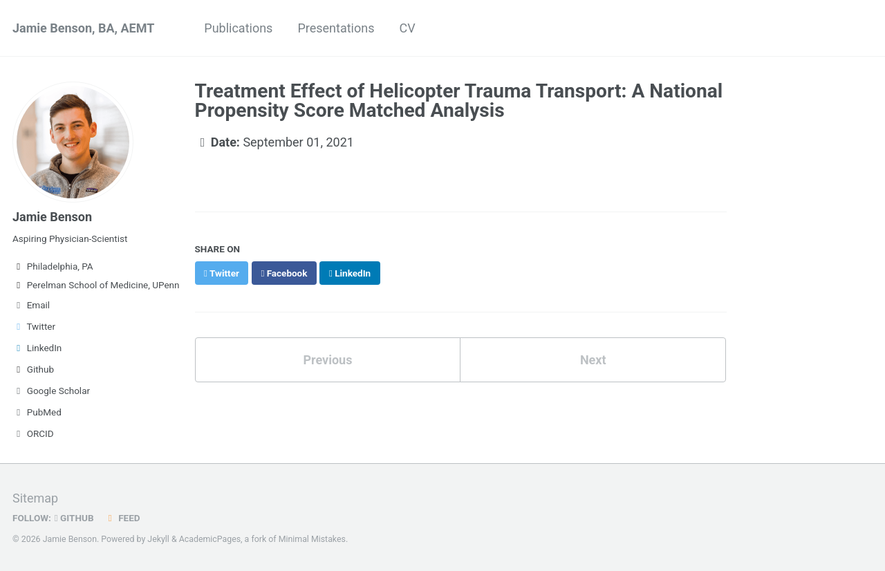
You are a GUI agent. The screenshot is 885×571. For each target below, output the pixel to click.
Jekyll (158, 539)
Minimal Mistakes (312, 539)
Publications (238, 28)
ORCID (33, 433)
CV (407, 28)
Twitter (33, 326)
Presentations (335, 28)
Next (593, 360)
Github (33, 369)
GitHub (74, 517)
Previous (327, 360)
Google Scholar (51, 390)
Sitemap (35, 498)
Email (31, 304)
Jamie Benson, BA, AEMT (83, 28)
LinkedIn (37, 347)
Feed (122, 517)
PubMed (37, 412)
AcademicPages (210, 539)
